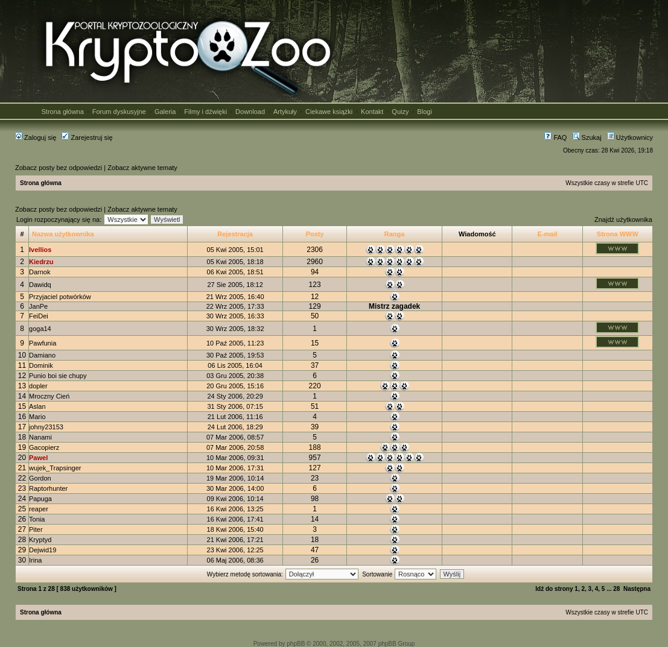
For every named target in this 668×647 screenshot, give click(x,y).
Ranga (394, 234)
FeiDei (38, 316)
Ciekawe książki (328, 111)
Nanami (40, 437)
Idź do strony (554, 588)
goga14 (40, 328)
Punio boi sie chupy (57, 375)
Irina (35, 560)
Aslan (37, 406)
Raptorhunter (48, 488)
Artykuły (285, 111)
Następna (637, 588)
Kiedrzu (41, 261)
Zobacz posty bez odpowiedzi (58, 167)
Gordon (40, 478)
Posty (315, 234)
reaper (38, 509)
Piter (36, 529)
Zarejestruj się (87, 137)
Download (250, 111)
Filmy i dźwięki (205, 111)
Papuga (40, 498)
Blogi (424, 111)
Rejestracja (235, 234)
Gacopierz (44, 447)
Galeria (165, 111)
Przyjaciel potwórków (60, 296)
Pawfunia (42, 343)
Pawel (38, 457)
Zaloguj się (35, 137)
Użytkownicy (630, 137)
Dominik (41, 365)
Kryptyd (40, 539)
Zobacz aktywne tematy (142, 167)
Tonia (37, 519)
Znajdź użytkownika (623, 219)
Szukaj (587, 137)
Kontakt (372, 111)
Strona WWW (617, 234)
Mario (37, 416)
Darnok (39, 272)
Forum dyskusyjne (119, 111)
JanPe (38, 306)
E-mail (548, 234)
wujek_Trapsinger (55, 468)
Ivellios (40, 249)
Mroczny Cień (49, 396)
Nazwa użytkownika (63, 234)
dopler (38, 386)
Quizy (400, 111)
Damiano (42, 355)
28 (616, 588)
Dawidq (40, 284)
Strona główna (63, 111)
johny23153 (46, 427)
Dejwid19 (42, 550)
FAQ (555, 137)
